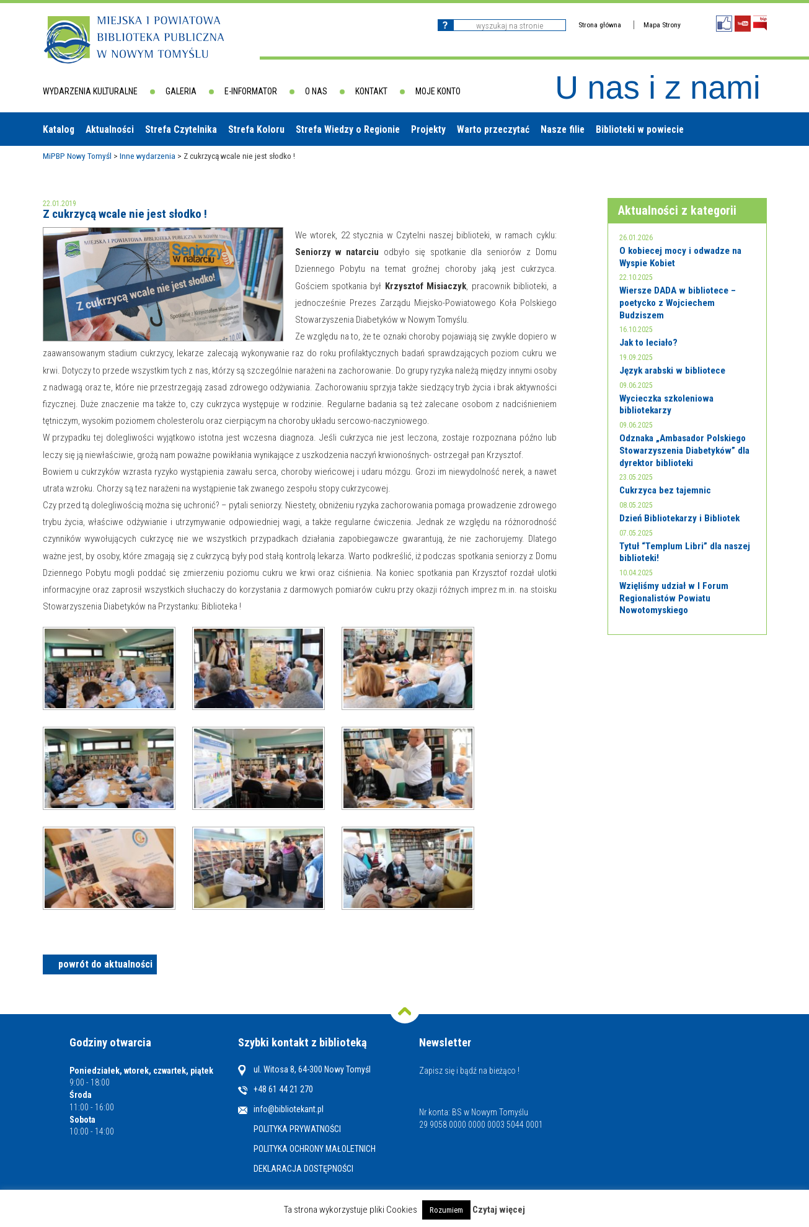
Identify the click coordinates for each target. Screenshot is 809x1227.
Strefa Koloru (256, 129)
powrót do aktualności (105, 964)
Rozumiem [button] (446, 1210)
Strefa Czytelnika (181, 129)
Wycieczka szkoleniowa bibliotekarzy (666, 404)
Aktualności (110, 129)
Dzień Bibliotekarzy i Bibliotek (679, 518)
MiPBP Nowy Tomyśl (77, 156)
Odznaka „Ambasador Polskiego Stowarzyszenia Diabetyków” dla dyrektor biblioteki (684, 450)
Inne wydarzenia (147, 156)
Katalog (58, 129)
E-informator (250, 91)
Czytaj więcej (498, 1209)
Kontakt (371, 91)
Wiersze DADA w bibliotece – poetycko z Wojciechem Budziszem (677, 302)
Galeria (181, 91)
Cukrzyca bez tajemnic (665, 490)
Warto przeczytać (493, 129)
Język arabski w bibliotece (672, 370)
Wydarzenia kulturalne (90, 91)
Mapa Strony (662, 24)
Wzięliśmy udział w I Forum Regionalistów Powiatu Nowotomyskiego (673, 598)
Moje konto (438, 91)
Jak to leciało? (648, 342)
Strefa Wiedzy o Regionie (348, 129)
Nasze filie (563, 129)
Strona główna (599, 24)
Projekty (428, 129)
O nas (316, 91)
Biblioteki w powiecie (640, 129)
